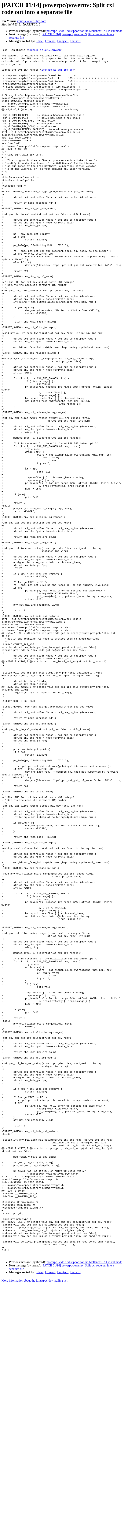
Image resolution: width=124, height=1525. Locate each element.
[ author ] (75, 41)
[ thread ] (50, 41)
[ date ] (40, 41)
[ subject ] (63, 41)
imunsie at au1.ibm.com (31, 21)
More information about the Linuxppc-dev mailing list (34, 1521)
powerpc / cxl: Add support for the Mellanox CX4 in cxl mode (84, 30)
